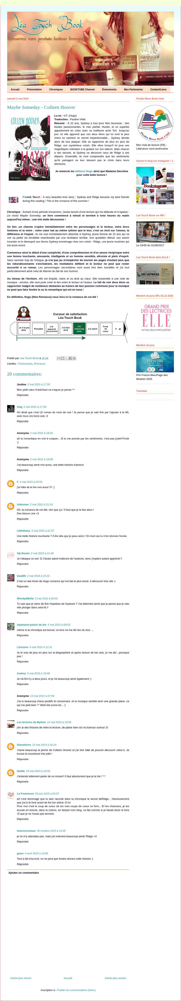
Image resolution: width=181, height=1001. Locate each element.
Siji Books (23, 553)
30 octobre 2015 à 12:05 (51, 830)
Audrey (21, 673)
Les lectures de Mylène (31, 722)
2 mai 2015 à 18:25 (41, 433)
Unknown (23, 504)
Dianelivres (24, 744)
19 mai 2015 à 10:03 (38, 771)
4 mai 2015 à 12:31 (40, 647)
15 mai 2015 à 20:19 (44, 744)
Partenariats (25, 363)
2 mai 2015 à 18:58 (41, 459)
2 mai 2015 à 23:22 (38, 575)
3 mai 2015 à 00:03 (46, 598)
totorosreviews (26, 830)
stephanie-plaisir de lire (31, 624)
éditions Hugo (84, 171)
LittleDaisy (23, 530)
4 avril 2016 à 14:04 (36, 853)
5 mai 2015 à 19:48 (38, 673)
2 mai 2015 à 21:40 (42, 553)
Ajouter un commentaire (24, 872)
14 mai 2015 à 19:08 (59, 722)
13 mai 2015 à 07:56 (42, 695)
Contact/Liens (158, 89)
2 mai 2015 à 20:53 (31, 481)
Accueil (15, 89)
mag (19, 406)
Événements (109, 89)
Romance (39, 363)
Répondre (22, 395)
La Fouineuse (25, 793)
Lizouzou (22, 647)
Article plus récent (20, 978)
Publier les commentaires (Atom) (76, 990)
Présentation (34, 89)
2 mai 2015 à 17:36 (35, 406)
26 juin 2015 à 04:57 (47, 793)
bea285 (21, 575)
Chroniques (56, 89)
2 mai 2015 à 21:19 (41, 504)
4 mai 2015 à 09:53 (59, 624)
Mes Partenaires (133, 89)
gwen (20, 853)
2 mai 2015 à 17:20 (38, 384)
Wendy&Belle (25, 598)
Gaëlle (21, 771)
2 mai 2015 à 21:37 (43, 530)
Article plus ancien (115, 978)
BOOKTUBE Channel (82, 89)
